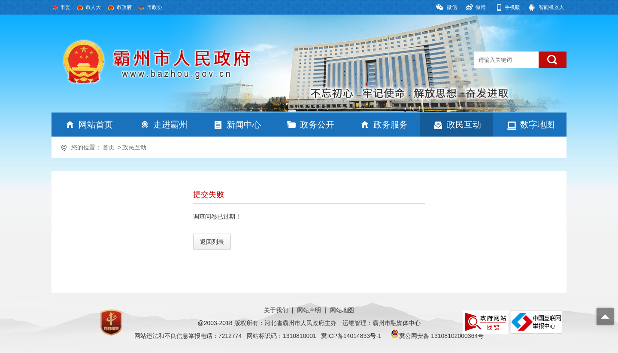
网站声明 (309, 310)
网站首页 (96, 124)
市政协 (154, 7)
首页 (109, 147)
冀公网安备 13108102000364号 (441, 335)
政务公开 (317, 124)
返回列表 (212, 241)
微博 (481, 7)
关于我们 (276, 310)
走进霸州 (170, 124)
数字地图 (537, 124)
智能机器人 (551, 7)
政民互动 (464, 124)
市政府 (124, 7)
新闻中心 (244, 124)
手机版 (512, 7)
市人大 (93, 7)
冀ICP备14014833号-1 (351, 335)
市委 (65, 7)
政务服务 (390, 124)
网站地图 (342, 310)
